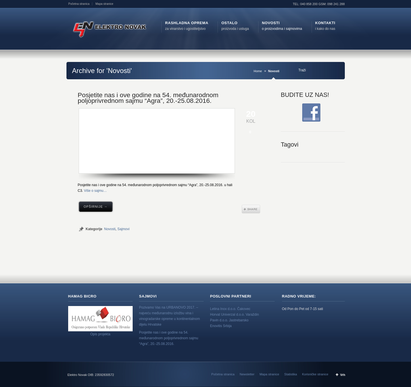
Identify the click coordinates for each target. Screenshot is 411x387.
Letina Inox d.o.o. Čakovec (230, 309)
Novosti (110, 229)
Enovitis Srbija (221, 326)
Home (258, 71)
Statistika (290, 374)
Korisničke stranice (315, 374)
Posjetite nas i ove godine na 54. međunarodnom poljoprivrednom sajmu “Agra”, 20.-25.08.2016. (148, 97)
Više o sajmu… (95, 191)
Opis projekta (100, 334)
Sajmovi (123, 229)
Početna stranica (79, 3)
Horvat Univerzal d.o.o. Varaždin (234, 315)
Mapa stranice (104, 3)
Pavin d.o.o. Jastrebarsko (229, 320)
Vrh (342, 374)
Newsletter (247, 374)
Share (251, 209)
